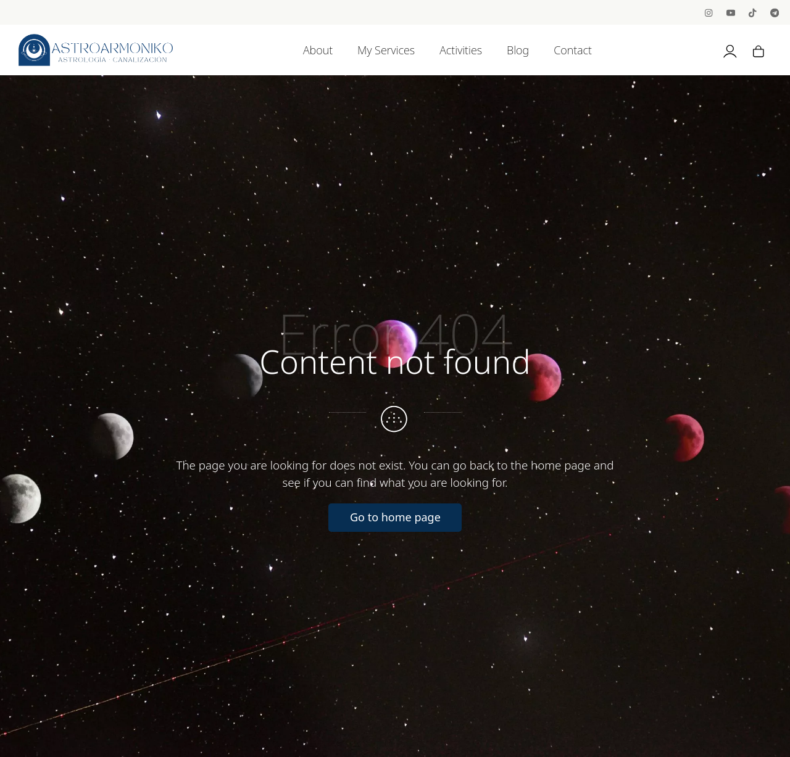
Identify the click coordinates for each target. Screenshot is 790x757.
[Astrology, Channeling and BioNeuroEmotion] (96, 50)
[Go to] (709, 12)
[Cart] (758, 50)
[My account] (730, 50)
